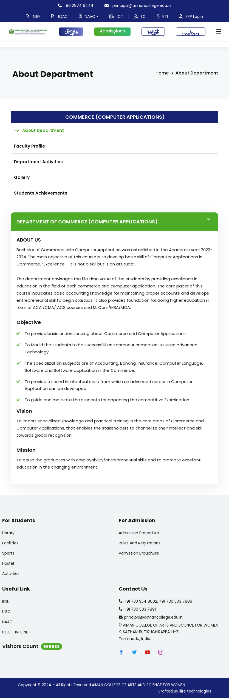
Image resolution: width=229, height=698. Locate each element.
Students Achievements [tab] (40, 193)
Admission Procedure (139, 533)
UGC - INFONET (16, 632)
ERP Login (191, 16)
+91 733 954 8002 (140, 601)
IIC (140, 16)
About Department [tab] (43, 130)
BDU (6, 601)
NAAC (88, 16)
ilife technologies (195, 691)
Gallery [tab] (22, 177)
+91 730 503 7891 (140, 609)
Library (8, 533)
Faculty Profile (29, 146)
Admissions (112, 31)
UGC (6, 611)
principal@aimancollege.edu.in (137, 5)
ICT (116, 16)
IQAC (59, 16)
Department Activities (38, 162)
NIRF (33, 16)
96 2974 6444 (76, 5)
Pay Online (71, 32)
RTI (162, 16)
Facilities (10, 543)
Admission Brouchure (139, 553)
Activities (10, 573)
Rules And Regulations (139, 543)
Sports (8, 553)
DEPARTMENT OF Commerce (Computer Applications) (87, 221)
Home (162, 73)
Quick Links (153, 32)
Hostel (8, 563)
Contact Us (191, 33)
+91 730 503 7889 (175, 601)
